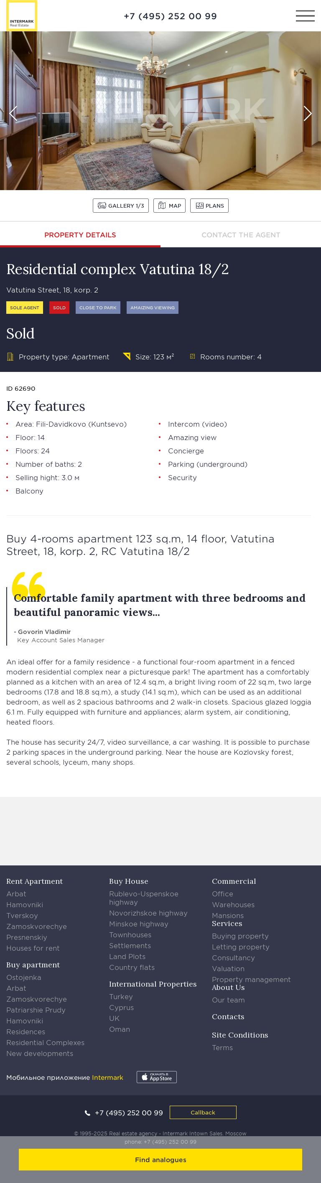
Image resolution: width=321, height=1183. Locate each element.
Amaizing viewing (152, 307)
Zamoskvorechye (36, 926)
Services (227, 923)
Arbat (16, 893)
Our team (228, 999)
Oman (119, 1029)
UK (114, 1018)
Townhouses (130, 934)
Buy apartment (33, 964)
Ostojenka (23, 977)
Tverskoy (22, 915)
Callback (203, 1112)
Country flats (132, 967)
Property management (251, 979)
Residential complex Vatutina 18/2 (117, 269)
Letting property (241, 946)
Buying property (240, 935)
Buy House (128, 881)
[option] (160, 110)
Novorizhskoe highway (148, 912)
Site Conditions (240, 1035)
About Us (228, 987)
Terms (222, 1047)
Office (222, 893)
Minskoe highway (138, 923)
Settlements (130, 945)
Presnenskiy (26, 937)
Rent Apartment (34, 881)
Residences (25, 1031)
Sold (59, 307)
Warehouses (233, 904)
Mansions (228, 915)
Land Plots (127, 956)
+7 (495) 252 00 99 (170, 16)
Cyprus (121, 1007)
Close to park (98, 307)
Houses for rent (33, 948)
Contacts (228, 1016)
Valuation (228, 968)
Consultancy (233, 957)
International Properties (153, 984)
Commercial (234, 881)
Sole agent (24, 307)
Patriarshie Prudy (36, 1009)
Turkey (121, 996)
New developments (39, 1053)
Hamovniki (24, 904)
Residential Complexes (45, 1042)
